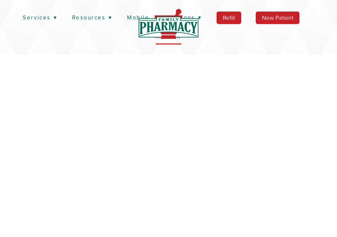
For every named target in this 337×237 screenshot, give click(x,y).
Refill (229, 17)
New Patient (277, 17)
